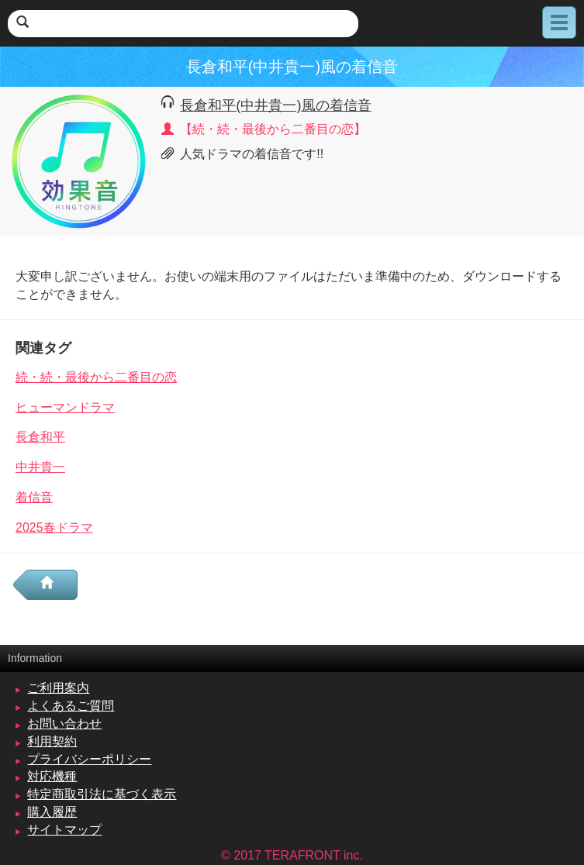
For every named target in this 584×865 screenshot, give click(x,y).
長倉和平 (40, 436)
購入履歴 (52, 811)
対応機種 (52, 776)
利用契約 (52, 741)
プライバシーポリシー (89, 759)
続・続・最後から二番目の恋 (96, 377)
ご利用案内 (58, 687)
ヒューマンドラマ (65, 407)
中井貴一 (40, 467)
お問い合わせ (64, 723)
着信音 (34, 497)
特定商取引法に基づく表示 (101, 794)
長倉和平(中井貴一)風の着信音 (275, 105)
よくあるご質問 (70, 705)
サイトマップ (64, 829)
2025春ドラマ (54, 527)
